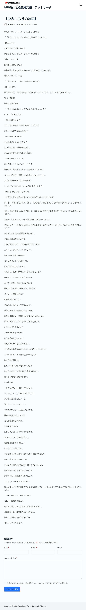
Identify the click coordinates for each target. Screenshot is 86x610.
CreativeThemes (40, 606)
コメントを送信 (12, 589)
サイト (59, 548)
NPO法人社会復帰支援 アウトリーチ (28, 7)
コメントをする (10, 558)
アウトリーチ (33, 24)
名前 (6, 547)
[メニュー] (81, 5)
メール (34, 547)
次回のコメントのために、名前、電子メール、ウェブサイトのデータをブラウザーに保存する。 (37, 583)
